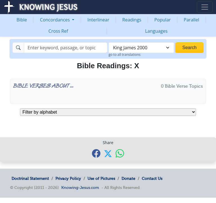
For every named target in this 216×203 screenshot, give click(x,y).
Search (189, 47)
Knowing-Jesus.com (80, 187)
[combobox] (141, 47)
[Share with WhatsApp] (120, 153)
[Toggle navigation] (205, 7)
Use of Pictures (101, 178)
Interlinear (98, 20)
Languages (156, 31)
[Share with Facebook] (96, 153)
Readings (131, 20)
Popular (162, 20)
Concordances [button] (55, 20)
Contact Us (152, 178)
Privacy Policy (68, 178)
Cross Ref (58, 31)
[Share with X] (108, 154)
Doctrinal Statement (30, 178)
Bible (22, 20)
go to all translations (125, 54)
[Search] (65, 47)
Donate (128, 178)
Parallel (191, 20)
